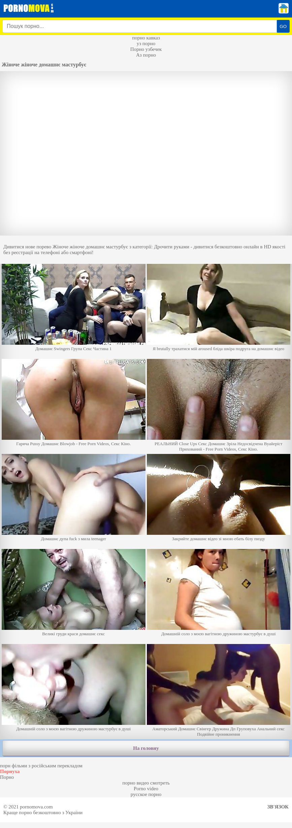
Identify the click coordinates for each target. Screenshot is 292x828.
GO (283, 26)
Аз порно (146, 55)
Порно (7, 777)
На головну (146, 748)
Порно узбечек (146, 49)
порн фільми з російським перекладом (41, 765)
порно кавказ (146, 37)
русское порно (146, 794)
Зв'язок (278, 806)
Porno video (146, 788)
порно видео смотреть (146, 783)
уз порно (146, 43)
